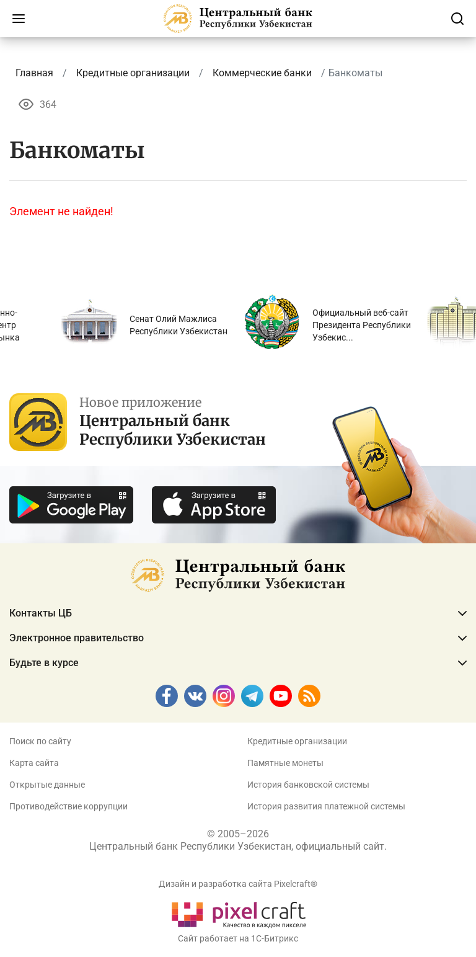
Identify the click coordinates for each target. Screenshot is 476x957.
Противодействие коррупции (68, 806)
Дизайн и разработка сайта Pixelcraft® (238, 884)
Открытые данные (47, 785)
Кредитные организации (297, 741)
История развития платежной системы (326, 806)
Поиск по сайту (40, 741)
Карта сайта (34, 763)
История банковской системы (308, 785)
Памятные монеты (285, 763)
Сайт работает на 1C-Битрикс (238, 938)
